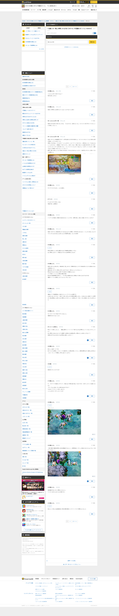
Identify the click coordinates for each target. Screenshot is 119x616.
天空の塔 (24, 270)
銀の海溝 (24, 345)
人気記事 (27, 28)
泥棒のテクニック (26, 154)
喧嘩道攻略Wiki (38, 595)
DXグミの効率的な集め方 (28, 169)
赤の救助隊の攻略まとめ (30, 41)
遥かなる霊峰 (25, 332)
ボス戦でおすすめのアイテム (28, 147)
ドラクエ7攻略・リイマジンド (41, 586)
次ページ (75, 86)
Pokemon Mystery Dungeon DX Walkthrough (32, 473)
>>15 (50, 405)
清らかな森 (24, 360)
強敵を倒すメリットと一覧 (28, 141)
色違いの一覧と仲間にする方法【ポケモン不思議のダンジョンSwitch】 (70, 28)
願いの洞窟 (24, 351)
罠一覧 (23, 466)
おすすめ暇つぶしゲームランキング (34, 530)
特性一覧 (24, 456)
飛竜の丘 (24, 379)
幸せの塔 (24, 357)
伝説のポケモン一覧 (26, 410)
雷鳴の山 (24, 245)
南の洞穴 (24, 382)
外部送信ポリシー (56, 578)
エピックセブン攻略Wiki (80, 593)
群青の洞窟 (24, 251)
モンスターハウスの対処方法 (28, 144)
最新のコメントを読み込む (72, 47)
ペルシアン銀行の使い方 (27, 129)
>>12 (50, 506)
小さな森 (24, 226)
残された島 (24, 388)
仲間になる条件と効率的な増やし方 (30, 119)
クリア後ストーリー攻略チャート (32, 31)
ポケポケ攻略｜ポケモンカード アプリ (83, 586)
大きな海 (24, 366)
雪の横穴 (24, 304)
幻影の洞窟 (24, 276)
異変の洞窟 (24, 235)
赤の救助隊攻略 (25, 9)
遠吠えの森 (24, 373)
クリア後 (39, 9)
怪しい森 (24, 238)
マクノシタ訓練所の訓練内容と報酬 (30, 126)
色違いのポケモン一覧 (27, 413)
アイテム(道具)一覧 (26, 444)
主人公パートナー (85, 9)
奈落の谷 (24, 341)
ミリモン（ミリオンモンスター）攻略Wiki (83, 601)
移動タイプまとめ (26, 135)
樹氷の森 (24, 257)
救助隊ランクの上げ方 (27, 172)
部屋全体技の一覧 (26, 428)
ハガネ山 (24, 232)
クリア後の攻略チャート (27, 310)
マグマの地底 (25, 266)
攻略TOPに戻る (25, 76)
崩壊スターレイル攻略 (39, 589)
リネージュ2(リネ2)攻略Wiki (41, 601)
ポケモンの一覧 (25, 407)
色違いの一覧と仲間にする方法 (29, 150)
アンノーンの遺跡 (26, 391)
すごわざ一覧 (25, 459)
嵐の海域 (24, 313)
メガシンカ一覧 (25, 416)
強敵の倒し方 (94, 9)
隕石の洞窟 (24, 348)
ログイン (94, 2)
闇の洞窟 (24, 354)
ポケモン (69, 9)
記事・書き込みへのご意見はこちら (72, 564)
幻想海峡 (24, 398)
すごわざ (75, 9)
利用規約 (37, 578)
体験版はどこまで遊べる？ (28, 188)
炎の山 (23, 254)
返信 (92, 100)
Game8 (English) (79, 578)
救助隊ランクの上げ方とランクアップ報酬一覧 (35, 34)
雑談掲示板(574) (26, 98)
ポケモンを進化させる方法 (28, 122)
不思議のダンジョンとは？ (28, 211)
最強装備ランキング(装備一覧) (29, 450)
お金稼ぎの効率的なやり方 (28, 166)
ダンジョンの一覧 (26, 223)
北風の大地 (24, 329)
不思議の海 (24, 394)
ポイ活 (72, 2)
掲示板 (39, 28)
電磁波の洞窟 (25, 229)
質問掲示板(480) (26, 101)
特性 (79, 9)
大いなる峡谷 (25, 248)
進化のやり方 (57, 9)
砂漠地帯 (24, 385)
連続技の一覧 (25, 435)
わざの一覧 (24, 422)
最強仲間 (44, 9)
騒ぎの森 (24, 263)
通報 (94, 91)
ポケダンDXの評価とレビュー (29, 185)
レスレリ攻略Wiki (78, 595)
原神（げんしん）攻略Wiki (40, 593)
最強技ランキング (26, 438)
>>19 (50, 247)
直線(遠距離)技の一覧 (27, 432)
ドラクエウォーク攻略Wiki (40, 591)
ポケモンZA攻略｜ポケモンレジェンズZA (43, 583)
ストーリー (33, 9)
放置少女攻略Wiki (58, 593)
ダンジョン (63, 9)
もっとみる (41, 49)
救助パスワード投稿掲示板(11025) (30, 95)
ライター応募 (92, 578)
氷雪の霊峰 (24, 260)
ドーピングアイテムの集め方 (28, 175)
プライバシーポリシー (45, 578)
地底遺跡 (24, 317)
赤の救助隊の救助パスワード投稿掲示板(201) (32, 91)
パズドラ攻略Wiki (58, 589)
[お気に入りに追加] (76, 6)
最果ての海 (24, 369)
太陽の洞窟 (24, 320)
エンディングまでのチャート (28, 220)
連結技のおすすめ (26, 132)
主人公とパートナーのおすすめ (32, 38)
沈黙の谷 (24, 242)
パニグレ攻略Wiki (58, 601)
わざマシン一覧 (25, 447)
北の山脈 (24, 338)
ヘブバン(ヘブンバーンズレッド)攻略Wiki (83, 598)
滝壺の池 (24, 363)
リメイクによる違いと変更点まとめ (30, 181)
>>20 (50, 291)
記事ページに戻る (72, 560)
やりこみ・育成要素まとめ (31, 45)
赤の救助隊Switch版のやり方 (28, 85)
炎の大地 (24, 323)
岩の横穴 (24, 279)
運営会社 (71, 578)
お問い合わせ (65, 578)
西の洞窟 (24, 335)
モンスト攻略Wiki (78, 589)
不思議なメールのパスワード (28, 110)
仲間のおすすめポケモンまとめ (29, 116)
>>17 (50, 367)
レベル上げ (50, 9)
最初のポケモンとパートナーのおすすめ (31, 113)
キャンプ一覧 (25, 463)
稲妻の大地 (24, 326)
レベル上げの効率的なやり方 (28, 163)
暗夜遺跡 (24, 376)
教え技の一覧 (25, 425)
